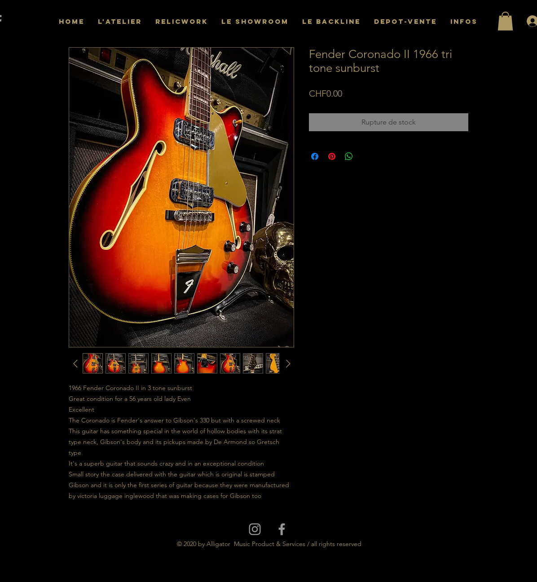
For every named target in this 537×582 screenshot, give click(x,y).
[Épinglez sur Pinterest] (331, 156)
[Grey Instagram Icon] (255, 529)
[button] (505, 21)
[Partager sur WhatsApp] (348, 156)
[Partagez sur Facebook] (314, 156)
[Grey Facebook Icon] (282, 529)
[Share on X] (366, 156)
